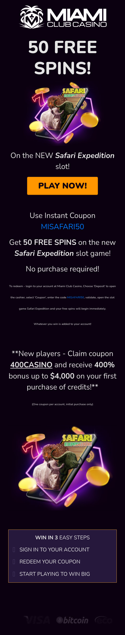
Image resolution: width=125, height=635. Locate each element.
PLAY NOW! (62, 186)
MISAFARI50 (62, 227)
